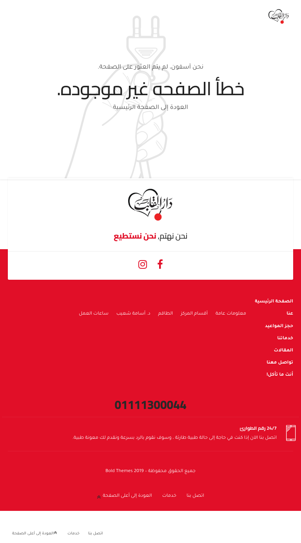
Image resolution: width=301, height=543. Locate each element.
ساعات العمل (94, 314)
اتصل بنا (195, 496)
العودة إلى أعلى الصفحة (127, 496)
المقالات (283, 350)
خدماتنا (285, 338)
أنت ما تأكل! (280, 375)
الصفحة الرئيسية (274, 301)
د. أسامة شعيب (133, 314)
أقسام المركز (194, 314)
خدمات (169, 496)
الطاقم (165, 314)
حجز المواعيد (279, 326)
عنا (289, 314)
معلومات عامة (231, 314)
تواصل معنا (280, 363)
